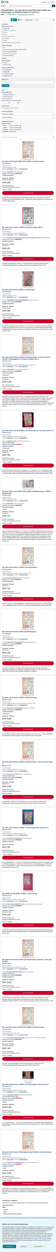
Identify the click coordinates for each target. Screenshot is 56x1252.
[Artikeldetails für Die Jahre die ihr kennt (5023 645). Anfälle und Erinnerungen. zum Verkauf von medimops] (28, 149)
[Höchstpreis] (14, 103)
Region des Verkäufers (8, 114)
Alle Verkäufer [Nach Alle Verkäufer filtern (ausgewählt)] (7, 123)
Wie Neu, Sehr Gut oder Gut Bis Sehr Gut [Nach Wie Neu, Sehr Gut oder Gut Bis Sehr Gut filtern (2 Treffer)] (14, 49)
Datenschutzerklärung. (11, 1241)
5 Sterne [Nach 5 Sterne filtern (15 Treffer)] (9, 131)
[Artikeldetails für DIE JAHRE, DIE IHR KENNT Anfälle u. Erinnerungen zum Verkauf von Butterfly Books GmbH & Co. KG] (28, 881)
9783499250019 (11, 14)
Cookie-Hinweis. (43, 1238)
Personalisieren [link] (38, 1246)
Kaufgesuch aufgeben (7, 1205)
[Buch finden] (53, 6)
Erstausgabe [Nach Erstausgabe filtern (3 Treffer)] (6, 69)
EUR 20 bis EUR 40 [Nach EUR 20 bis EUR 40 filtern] (8, 96)
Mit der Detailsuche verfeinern (25, 14)
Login (49, 2)
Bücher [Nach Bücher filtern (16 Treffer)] (5, 28)
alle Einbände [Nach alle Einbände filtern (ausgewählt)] (6, 60)
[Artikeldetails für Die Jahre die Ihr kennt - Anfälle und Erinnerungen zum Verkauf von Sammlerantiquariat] (28, 555)
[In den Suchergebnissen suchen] (28, 137)
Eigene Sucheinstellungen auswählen (12, 1213)
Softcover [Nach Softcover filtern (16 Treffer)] (6, 64)
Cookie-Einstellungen (36, 1236)
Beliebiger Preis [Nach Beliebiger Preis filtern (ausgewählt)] (7, 92)
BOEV (13, 1096)
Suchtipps (5, 1209)
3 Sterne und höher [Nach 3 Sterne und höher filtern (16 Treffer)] (12, 127)
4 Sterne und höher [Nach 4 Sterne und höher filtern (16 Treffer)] (12, 129)
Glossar (5, 1211)
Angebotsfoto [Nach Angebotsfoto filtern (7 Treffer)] (7, 75)
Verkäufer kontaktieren (8, 175)
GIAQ (13, 442)
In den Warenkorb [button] (28, 193)
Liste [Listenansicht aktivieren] (14, 20)
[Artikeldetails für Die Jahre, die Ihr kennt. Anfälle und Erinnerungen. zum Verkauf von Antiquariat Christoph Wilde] (28, 685)
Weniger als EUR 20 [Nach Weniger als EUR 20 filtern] (8, 94)
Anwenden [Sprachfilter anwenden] (5, 85)
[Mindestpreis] (5, 103)
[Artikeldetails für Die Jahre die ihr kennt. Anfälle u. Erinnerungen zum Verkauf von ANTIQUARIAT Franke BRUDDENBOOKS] (28, 278)
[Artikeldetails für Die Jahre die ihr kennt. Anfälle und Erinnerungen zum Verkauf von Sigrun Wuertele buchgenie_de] (28, 620)
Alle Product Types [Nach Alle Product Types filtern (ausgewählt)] (7, 26)
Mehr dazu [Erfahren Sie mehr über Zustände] (9, 45)
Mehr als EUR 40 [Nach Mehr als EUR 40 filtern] (7, 98)
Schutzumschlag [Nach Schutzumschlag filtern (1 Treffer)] (7, 73)
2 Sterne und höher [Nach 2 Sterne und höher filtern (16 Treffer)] (12, 125)
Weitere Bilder (28, 1082)
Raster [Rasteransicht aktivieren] (20, 20)
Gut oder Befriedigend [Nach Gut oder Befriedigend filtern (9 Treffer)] (9, 51)
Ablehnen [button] (23, 1246)
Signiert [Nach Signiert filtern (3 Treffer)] (5, 71)
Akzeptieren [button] (9, 1246)
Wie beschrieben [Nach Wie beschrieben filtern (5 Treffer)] (7, 55)
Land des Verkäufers (7, 117)
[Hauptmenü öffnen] (3, 6)
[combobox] (30, 6)
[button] (53, 137)
